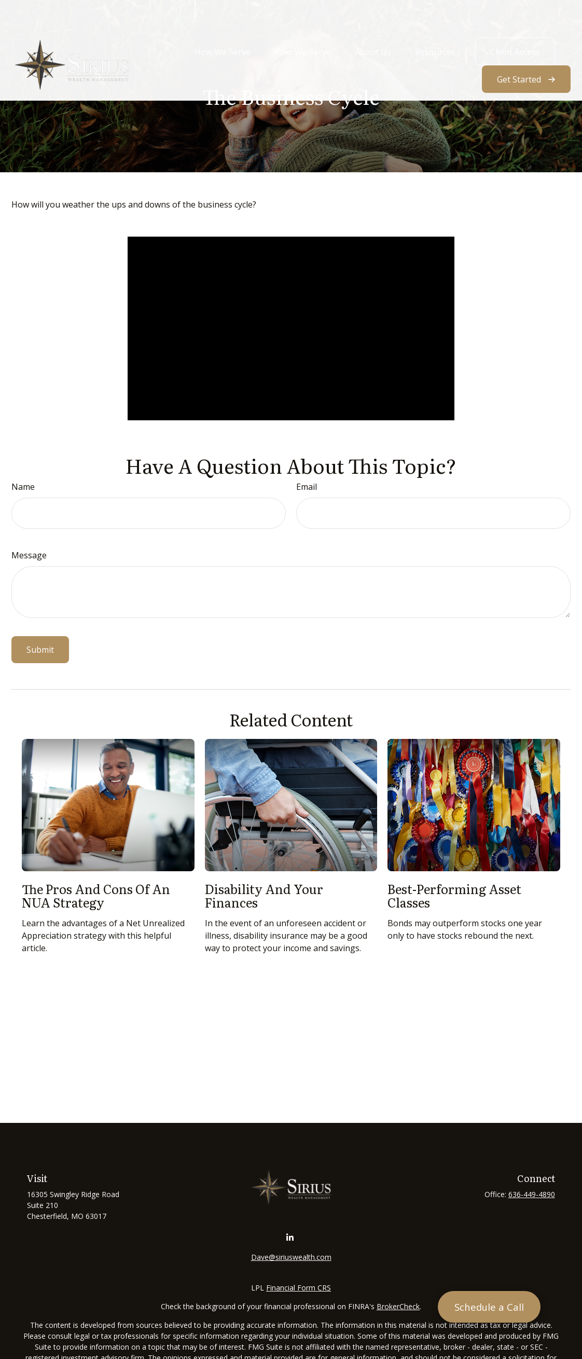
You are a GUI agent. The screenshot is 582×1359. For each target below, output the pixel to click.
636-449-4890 (531, 1194)
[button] (222, 21)
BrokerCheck (398, 1306)
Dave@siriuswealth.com (291, 1257)
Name (23, 486)
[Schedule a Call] (489, 1307)
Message (29, 555)
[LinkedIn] (290, 1238)
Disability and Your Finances (264, 895)
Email (306, 486)
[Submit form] (40, 649)
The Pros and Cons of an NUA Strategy (96, 895)
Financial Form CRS (298, 1288)
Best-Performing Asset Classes (454, 895)
